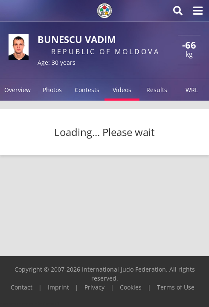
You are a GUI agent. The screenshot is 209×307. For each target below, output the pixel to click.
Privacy (94, 287)
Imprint (58, 287)
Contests (87, 90)
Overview (17, 90)
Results (156, 90)
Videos (122, 90)
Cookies (131, 287)
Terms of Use (175, 287)
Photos (52, 90)
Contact (21, 287)
